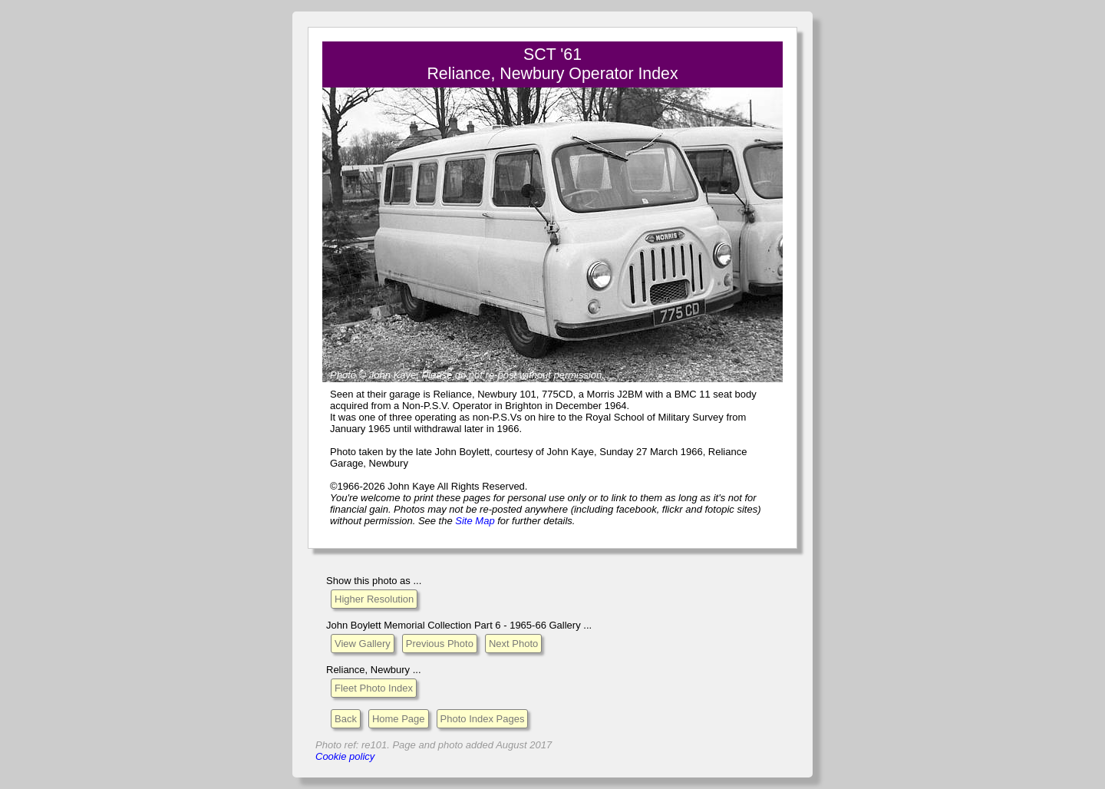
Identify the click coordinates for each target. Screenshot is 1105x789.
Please (436, 375)
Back (346, 719)
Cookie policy (344, 756)
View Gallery (363, 643)
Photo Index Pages (482, 719)
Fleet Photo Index (374, 688)
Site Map (474, 521)
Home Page (398, 719)
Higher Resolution (374, 599)
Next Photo (513, 643)
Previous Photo (439, 643)
